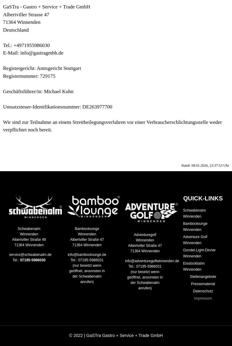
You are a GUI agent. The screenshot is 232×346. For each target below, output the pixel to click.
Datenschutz (203, 291)
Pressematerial (203, 284)
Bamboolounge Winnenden (195, 227)
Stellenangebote (203, 277)
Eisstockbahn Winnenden (194, 266)
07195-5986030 (33, 260)
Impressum (203, 298)
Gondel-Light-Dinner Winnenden (199, 253)
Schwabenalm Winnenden (194, 213)
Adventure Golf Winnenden (195, 240)
